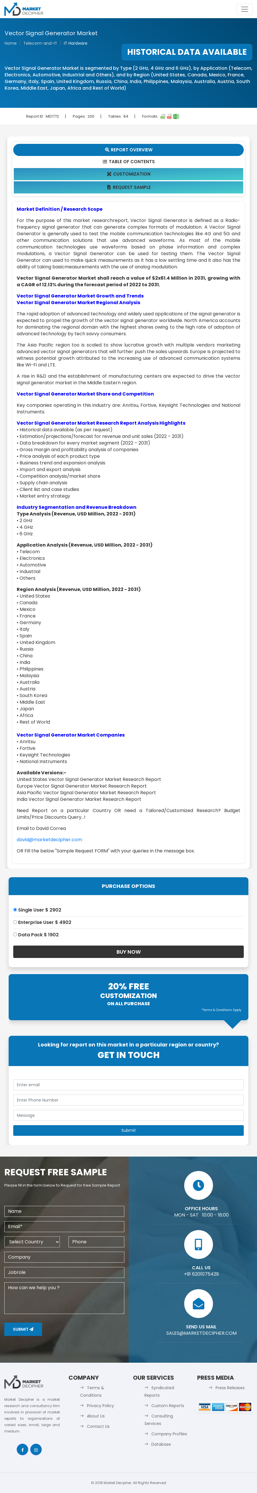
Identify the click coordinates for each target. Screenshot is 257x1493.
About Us (96, 1416)
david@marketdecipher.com (49, 839)
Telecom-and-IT (40, 43)
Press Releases (230, 1388)
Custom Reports (167, 1406)
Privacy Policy (100, 1406)
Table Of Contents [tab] (128, 162)
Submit (23, 1329)
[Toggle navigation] (245, 9)
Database (161, 1444)
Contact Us (98, 1426)
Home (11, 43)
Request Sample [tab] (128, 187)
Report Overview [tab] (128, 150)
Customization (128, 174)
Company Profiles (169, 1434)
